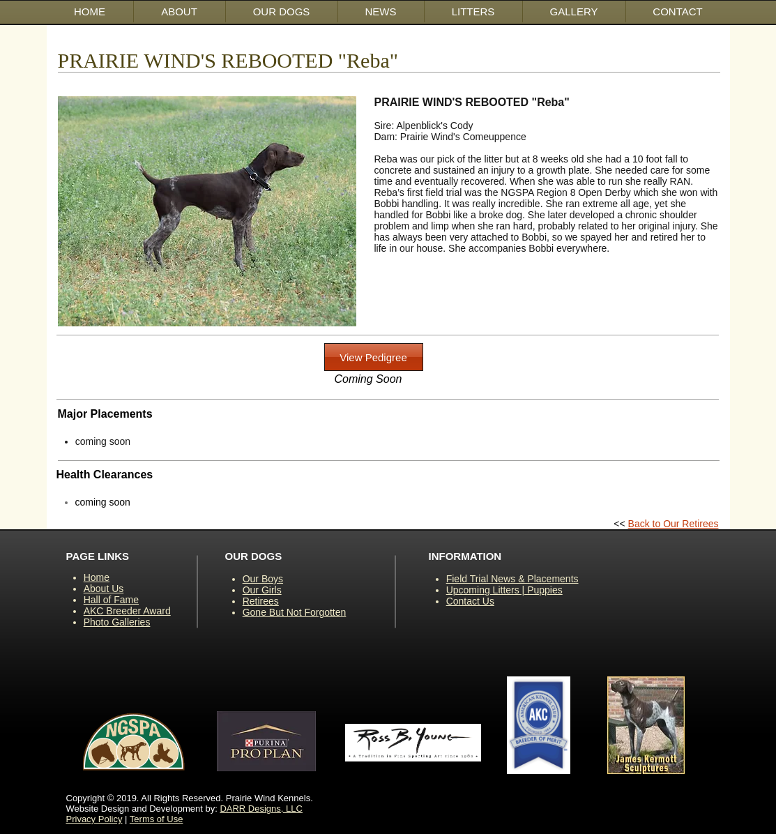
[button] (281, 11)
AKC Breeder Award (127, 610)
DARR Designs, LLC (261, 808)
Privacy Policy (94, 819)
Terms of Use (156, 819)
